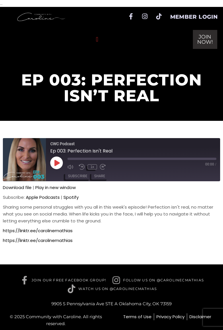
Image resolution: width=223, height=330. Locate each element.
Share (99, 175)
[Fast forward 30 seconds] (104, 167)
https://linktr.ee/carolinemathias (38, 231)
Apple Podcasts (43, 197)
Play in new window (55, 187)
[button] (97, 39)
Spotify (71, 197)
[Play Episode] (56, 163)
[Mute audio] (71, 167)
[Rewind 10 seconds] (82, 167)
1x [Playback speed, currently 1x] (92, 167)
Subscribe (77, 175)
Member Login (194, 17)
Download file (17, 187)
